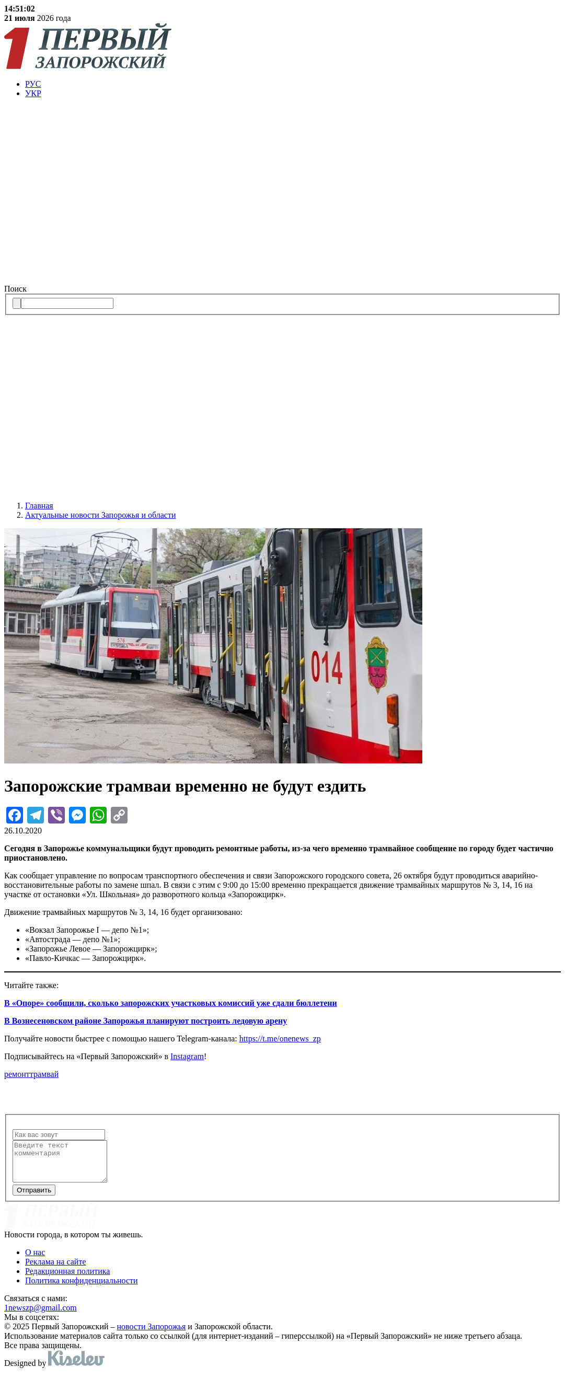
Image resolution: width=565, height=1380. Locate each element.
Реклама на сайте (55, 1269)
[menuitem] (293, 84)
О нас (35, 1260)
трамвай (44, 1074)
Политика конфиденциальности (81, 1288)
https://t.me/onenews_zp (280, 1038)
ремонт (17, 1074)
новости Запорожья (151, 1334)
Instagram (187, 1056)
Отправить (34, 1198)
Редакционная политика (67, 1278)
